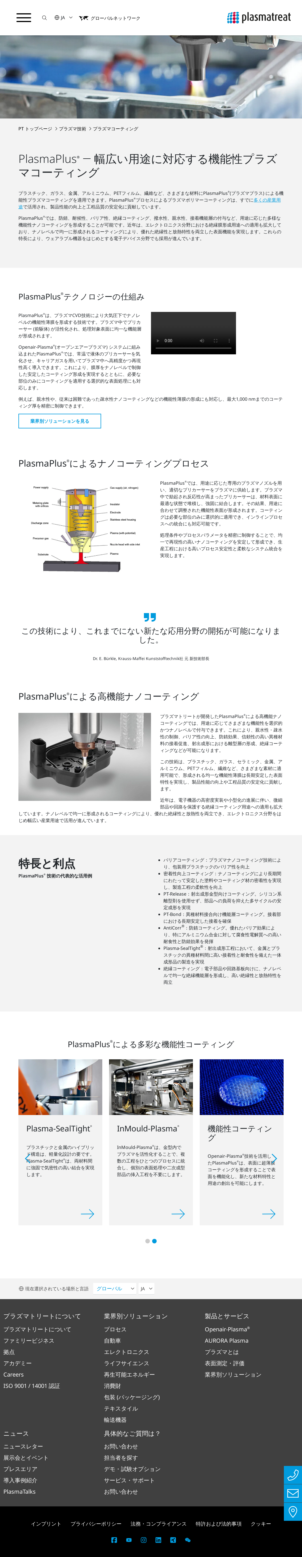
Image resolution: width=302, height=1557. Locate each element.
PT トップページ (35, 129)
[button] (44, 17)
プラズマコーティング (115, 129)
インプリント (46, 1523)
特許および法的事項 (219, 1523)
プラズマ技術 (73, 129)
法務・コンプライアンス (159, 1523)
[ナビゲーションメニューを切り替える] (24, 17)
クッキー (261, 1523)
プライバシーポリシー (96, 1523)
